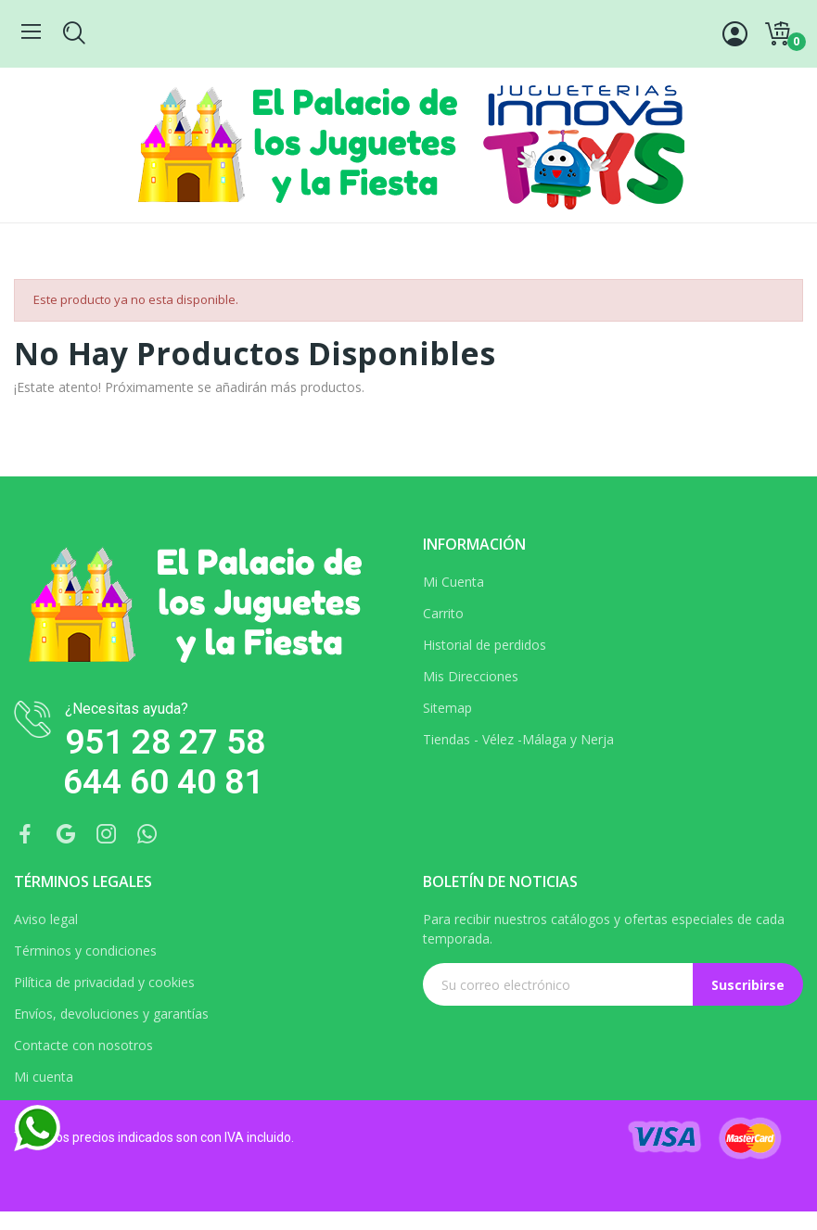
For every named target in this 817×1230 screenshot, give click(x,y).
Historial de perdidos (484, 644)
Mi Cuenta (453, 581)
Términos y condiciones (85, 950)
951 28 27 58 (165, 742)
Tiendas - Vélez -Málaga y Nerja (518, 739)
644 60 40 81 (163, 782)
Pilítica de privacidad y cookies (104, 982)
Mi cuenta (43, 1076)
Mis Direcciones (470, 676)
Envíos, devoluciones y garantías (111, 1013)
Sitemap (447, 707)
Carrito (443, 613)
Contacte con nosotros (83, 1045)
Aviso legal (46, 919)
